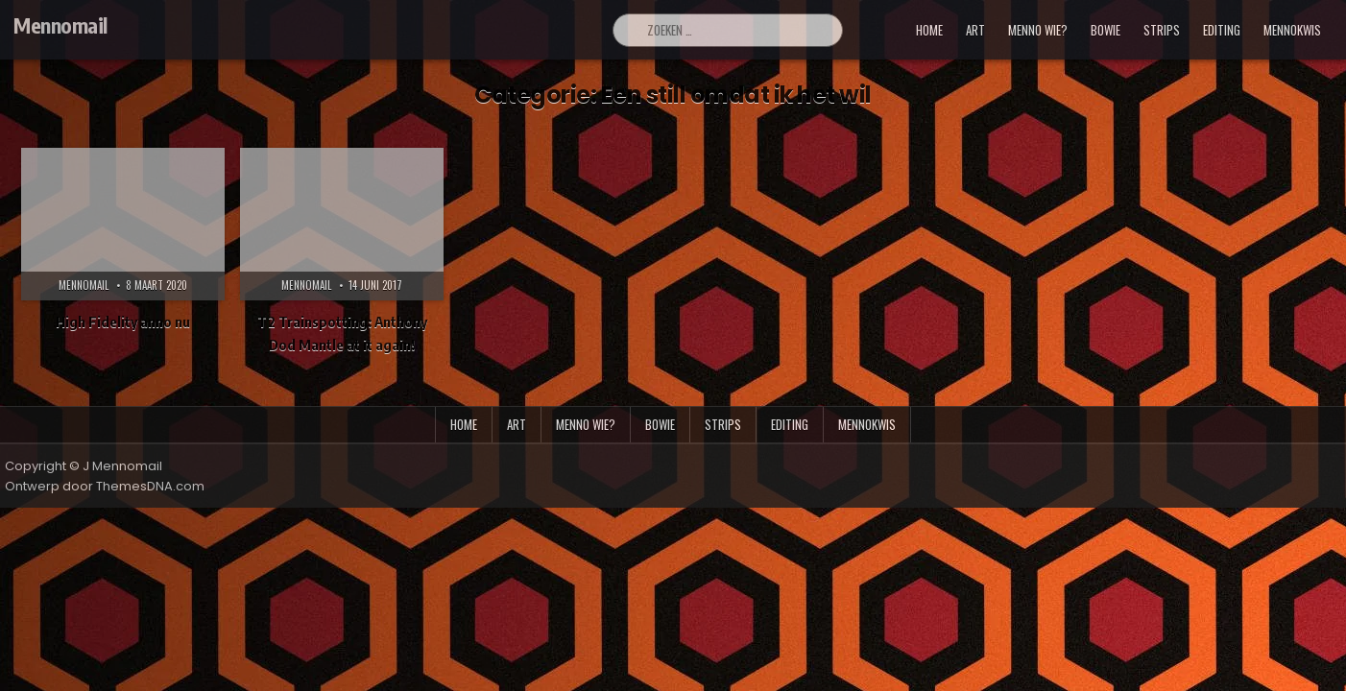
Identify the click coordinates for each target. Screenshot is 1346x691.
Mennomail (60, 25)
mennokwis (1292, 29)
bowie (1105, 29)
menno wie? (1038, 29)
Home (929, 29)
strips (1161, 29)
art (975, 29)
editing (1221, 29)
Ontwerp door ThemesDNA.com (104, 486)
